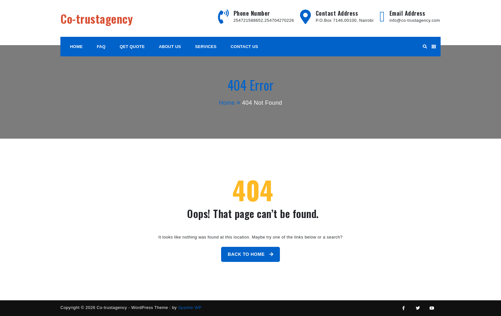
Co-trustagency (96, 18)
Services (206, 46)
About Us (170, 46)
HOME (76, 46)
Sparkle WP (190, 307)
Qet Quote (131, 46)
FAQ (101, 46)
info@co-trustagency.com (414, 20)
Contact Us (244, 46)
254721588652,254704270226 (264, 20)
